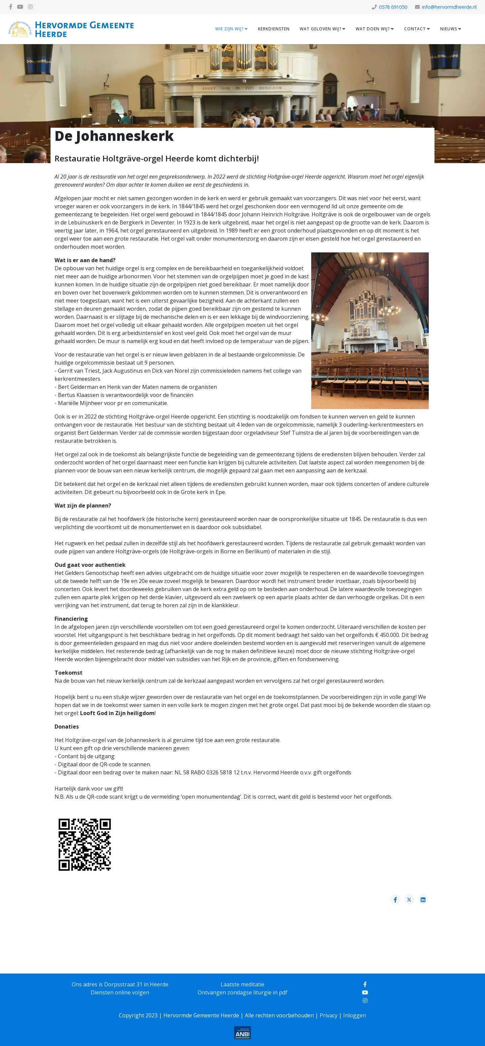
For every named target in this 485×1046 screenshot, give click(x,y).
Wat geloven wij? (320, 29)
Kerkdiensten (274, 29)
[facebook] (10, 6)
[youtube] (20, 6)
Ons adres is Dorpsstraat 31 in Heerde (120, 984)
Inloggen (354, 1015)
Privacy (328, 1015)
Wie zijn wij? (229, 29)
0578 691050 (393, 7)
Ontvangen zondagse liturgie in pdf (242, 992)
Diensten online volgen (120, 992)
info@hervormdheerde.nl (449, 7)
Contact (415, 29)
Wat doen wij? (373, 29)
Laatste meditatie (242, 984)
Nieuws (448, 29)
